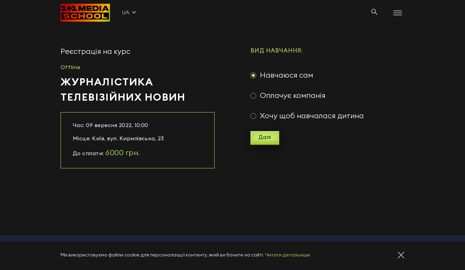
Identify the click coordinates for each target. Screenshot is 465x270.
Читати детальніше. (288, 255)
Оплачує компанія (293, 95)
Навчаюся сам (286, 75)
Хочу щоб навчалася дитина (312, 116)
